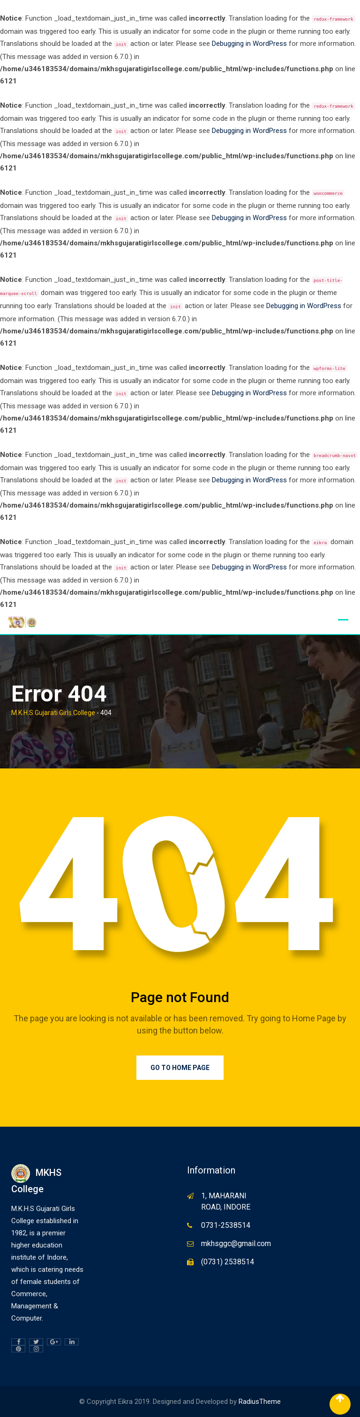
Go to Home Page (180, 1067)
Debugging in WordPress (249, 43)
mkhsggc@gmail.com (236, 1243)
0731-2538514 (225, 1225)
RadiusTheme (260, 1401)
